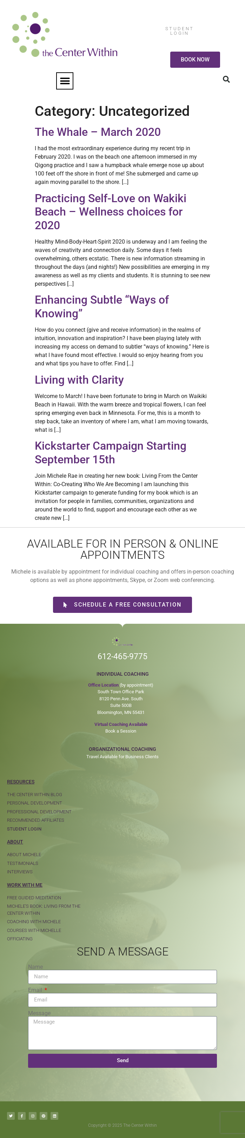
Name (35, 967)
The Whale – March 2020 (98, 132)
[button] (64, 81)
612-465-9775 (122, 656)
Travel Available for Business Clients (122, 756)
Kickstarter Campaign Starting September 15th (110, 452)
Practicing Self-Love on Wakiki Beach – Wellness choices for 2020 (110, 212)
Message (39, 1013)
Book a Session (120, 731)
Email (36, 990)
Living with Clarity (79, 379)
